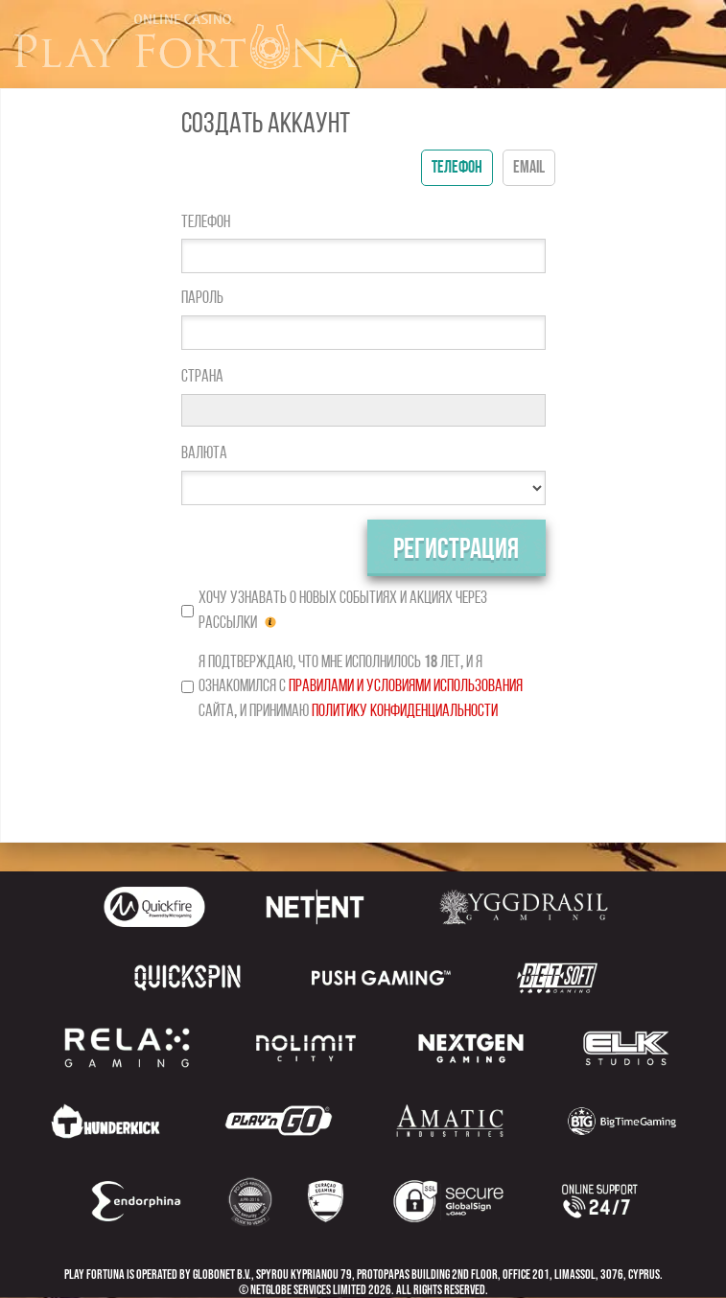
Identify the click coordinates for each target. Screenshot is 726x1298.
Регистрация (456, 549)
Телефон (205, 222)
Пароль (202, 298)
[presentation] (363, 775)
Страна (202, 376)
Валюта (204, 453)
